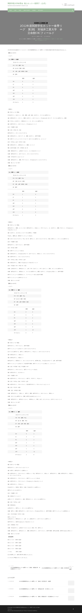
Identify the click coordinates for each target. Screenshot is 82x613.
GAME (20, 10)
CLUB (15, 10)
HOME (10, 10)
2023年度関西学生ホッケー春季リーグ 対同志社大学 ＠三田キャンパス (36, 589)
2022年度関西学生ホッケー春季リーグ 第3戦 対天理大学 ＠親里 (35, 581)
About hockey (27, 10)
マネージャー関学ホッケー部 (37, 36)
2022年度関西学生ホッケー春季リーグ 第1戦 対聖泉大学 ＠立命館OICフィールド (39, 596)
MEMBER (34, 10)
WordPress (35, 610)
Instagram (40, 10)
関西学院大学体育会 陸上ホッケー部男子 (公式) (27, 3)
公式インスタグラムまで (69, 5)
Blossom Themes (23, 610)
